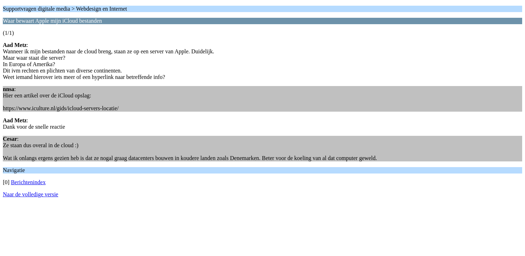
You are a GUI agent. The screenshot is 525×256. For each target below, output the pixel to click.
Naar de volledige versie (30, 194)
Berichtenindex (28, 182)
